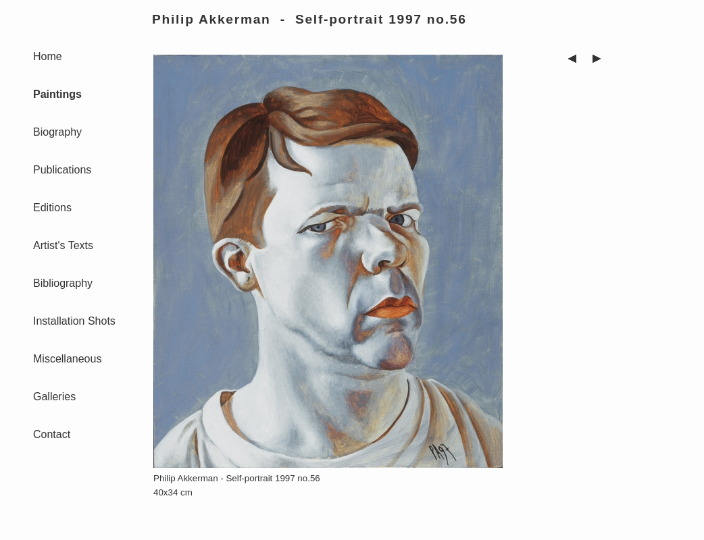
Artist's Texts (63, 245)
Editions (52, 207)
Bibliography (63, 283)
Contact (51, 434)
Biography (57, 132)
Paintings (57, 94)
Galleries (54, 396)
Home (47, 56)
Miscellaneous (67, 358)
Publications (62, 170)
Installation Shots (74, 321)
